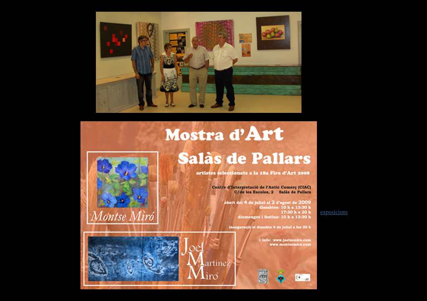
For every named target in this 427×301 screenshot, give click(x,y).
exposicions (334, 212)
